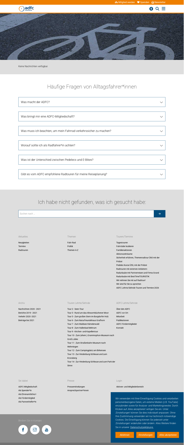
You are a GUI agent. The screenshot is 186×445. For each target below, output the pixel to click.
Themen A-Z (72, 250)
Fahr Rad (71, 242)
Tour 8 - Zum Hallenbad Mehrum (81, 328)
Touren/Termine (124, 236)
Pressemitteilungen (76, 387)
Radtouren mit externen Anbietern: (131, 269)
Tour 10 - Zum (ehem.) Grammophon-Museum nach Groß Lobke (90, 337)
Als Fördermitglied (26, 398)
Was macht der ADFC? (35, 102)
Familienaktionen (124, 250)
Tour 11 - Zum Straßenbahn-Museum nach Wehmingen (86, 345)
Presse (70, 380)
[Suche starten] (159, 213)
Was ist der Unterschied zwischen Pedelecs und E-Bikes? (57, 159)
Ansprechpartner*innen (78, 390)
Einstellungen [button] (146, 435)
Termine (22, 246)
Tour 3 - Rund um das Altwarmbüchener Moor (88, 313)
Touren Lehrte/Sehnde (78, 303)
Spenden (143, 2)
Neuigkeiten (23, 242)
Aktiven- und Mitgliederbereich (130, 387)
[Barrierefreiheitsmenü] (151, 9)
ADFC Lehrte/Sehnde (126, 303)
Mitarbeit (120, 316)
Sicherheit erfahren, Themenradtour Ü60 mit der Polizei (138, 260)
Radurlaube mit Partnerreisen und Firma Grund (137, 273)
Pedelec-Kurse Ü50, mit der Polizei (131, 265)
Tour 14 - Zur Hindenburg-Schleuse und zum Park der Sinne (91, 364)
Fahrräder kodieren (125, 246)
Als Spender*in (25, 390)
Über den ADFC (123, 309)
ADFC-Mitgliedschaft (27, 387)
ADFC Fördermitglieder (126, 324)
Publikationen (122, 320)
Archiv (21, 303)
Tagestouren (122, 242)
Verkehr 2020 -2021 (27, 316)
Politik (70, 246)
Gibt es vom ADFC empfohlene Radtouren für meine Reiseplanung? (64, 174)
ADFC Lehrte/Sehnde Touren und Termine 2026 (137, 288)
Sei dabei (23, 380)
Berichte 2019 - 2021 (27, 313)
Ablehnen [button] (125, 435)
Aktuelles (23, 236)
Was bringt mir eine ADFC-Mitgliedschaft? (48, 116)
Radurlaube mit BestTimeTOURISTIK (132, 276)
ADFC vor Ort (122, 313)
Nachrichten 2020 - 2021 (29, 309)
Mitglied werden (125, 2)
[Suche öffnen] (157, 9)
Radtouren (23, 250)
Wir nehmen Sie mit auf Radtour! (131, 280)
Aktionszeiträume (124, 254)
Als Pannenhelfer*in (27, 402)
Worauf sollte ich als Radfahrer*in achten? (48, 145)
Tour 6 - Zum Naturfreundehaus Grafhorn (86, 320)
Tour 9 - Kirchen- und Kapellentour (82, 331)
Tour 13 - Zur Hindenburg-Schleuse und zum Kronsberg (87, 356)
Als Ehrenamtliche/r (27, 394)
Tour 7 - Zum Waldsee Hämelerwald (83, 324)
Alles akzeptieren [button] (168, 435)
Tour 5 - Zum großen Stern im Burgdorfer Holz (88, 316)
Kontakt (120, 328)
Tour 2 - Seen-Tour (75, 309)
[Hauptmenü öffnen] (163, 9)
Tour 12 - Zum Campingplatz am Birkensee (86, 350)
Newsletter (158, 2)
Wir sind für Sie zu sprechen (128, 284)
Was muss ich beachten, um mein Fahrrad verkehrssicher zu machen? (66, 131)
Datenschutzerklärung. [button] (142, 427)
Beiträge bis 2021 (26, 320)
